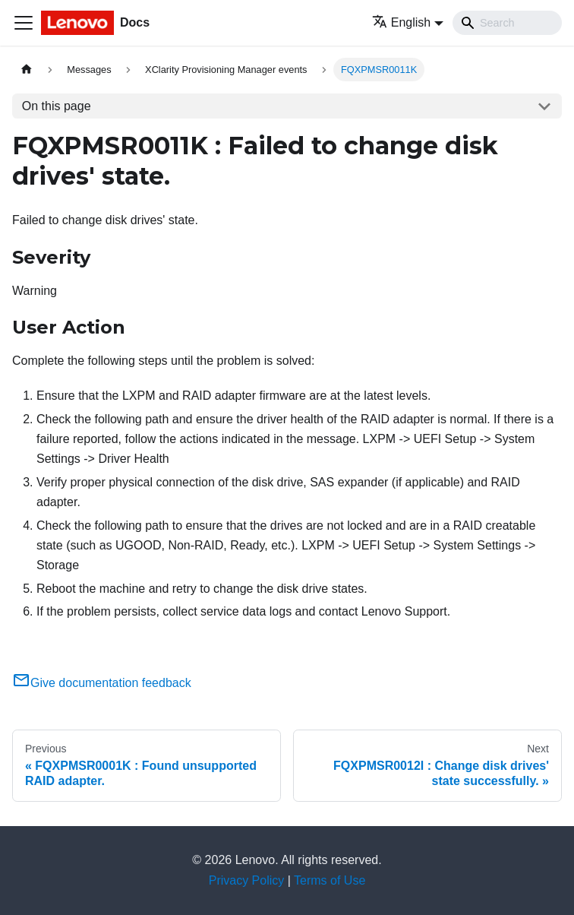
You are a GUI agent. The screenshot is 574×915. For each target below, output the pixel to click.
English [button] (401, 22)
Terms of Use (329, 880)
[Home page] (26, 69)
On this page (56, 106)
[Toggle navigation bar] (23, 22)
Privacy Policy (247, 880)
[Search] (507, 23)
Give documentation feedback (101, 682)
